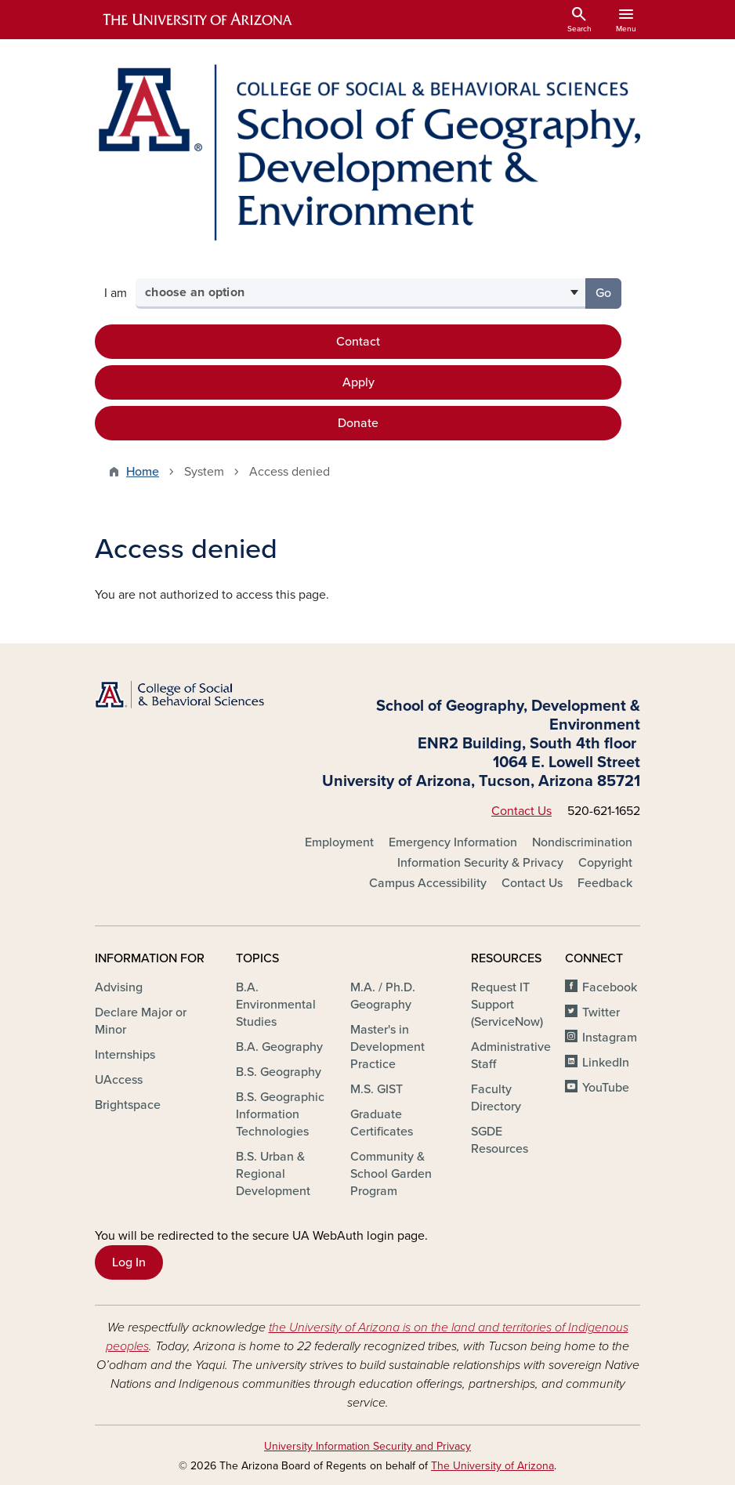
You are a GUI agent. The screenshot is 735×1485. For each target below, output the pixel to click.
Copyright (605, 863)
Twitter (601, 1012)
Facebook (609, 987)
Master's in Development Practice (387, 1047)
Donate (358, 423)
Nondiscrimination (582, 842)
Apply (358, 382)
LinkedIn (605, 1062)
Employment (339, 842)
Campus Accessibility (428, 883)
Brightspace (128, 1105)
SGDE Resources (499, 1140)
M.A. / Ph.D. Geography (382, 996)
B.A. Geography (279, 1047)
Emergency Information (453, 842)
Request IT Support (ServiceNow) (507, 1005)
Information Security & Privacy (480, 863)
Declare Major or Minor (140, 1021)
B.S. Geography (278, 1072)
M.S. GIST (376, 1089)
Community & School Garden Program (391, 1174)
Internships (125, 1055)
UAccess (119, 1080)
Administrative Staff (511, 1055)
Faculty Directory (496, 1097)
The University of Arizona (492, 1465)
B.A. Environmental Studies (276, 1005)
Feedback (605, 883)
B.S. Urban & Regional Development (273, 1174)
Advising (119, 987)
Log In (129, 1262)
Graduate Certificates (381, 1123)
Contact (358, 342)
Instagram (609, 1037)
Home (142, 472)
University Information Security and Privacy (367, 1446)
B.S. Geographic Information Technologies (280, 1114)
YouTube (605, 1088)
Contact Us (521, 811)
